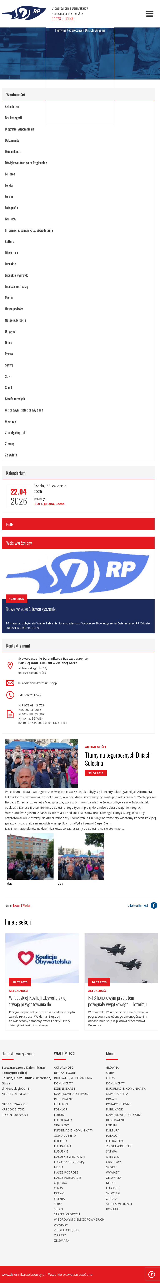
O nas (8, 342)
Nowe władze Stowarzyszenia (31, 608)
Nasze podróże (14, 308)
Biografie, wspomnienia (73, 1078)
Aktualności (95, 747)
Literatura (11, 252)
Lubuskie (10, 263)
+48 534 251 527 (29, 695)
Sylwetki (113, 1193)
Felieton (10, 174)
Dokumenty (12, 140)
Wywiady (10, 421)
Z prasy (9, 443)
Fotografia (11, 207)
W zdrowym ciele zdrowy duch (24, 410)
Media (9, 297)
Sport (8, 387)
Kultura (9, 241)
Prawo (9, 353)
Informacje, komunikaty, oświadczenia (29, 230)
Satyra (9, 365)
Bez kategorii (65, 1073)
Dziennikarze (13, 151)
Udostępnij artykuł (143, 905)
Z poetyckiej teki (15, 432)
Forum (9, 196)
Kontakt (113, 1209)
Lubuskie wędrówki (17, 275)
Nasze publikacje (15, 320)
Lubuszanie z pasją (16, 286)
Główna (112, 1067)
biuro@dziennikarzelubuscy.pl (38, 683)
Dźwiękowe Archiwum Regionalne (26, 162)
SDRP (8, 376)
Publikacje (114, 1109)
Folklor (9, 185)
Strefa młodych (15, 398)
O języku (10, 331)
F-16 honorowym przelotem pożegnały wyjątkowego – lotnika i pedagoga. (117, 1000)
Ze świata (11, 455)
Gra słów (10, 218)
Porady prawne (118, 1104)
